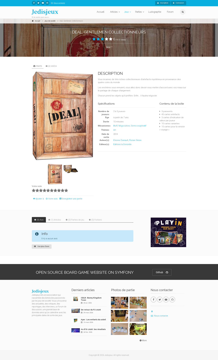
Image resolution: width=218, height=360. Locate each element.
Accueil (100, 12)
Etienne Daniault (120, 140)
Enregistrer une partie (70, 198)
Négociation (124, 126)
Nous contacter (57, 3)
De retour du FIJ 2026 (91, 310)
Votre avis (51, 198)
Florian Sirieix (135, 140)
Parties (138, 12)
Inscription (162, 3)
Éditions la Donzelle (122, 144)
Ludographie (154, 12)
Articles (114, 12)
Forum (170, 12)
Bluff (115, 126)
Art (114, 130)
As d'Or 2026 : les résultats (93, 329)
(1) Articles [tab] (54, 220)
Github (162, 272)
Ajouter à (38, 198)
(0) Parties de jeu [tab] (75, 220)
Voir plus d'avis (41, 246)
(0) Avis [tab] (39, 220)
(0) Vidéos (51, 66)
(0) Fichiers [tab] (95, 220)
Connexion (178, 3)
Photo (37, 66)
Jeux (126, 12)
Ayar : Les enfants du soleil (93, 320)
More (143, 340)
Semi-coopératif (138, 126)
